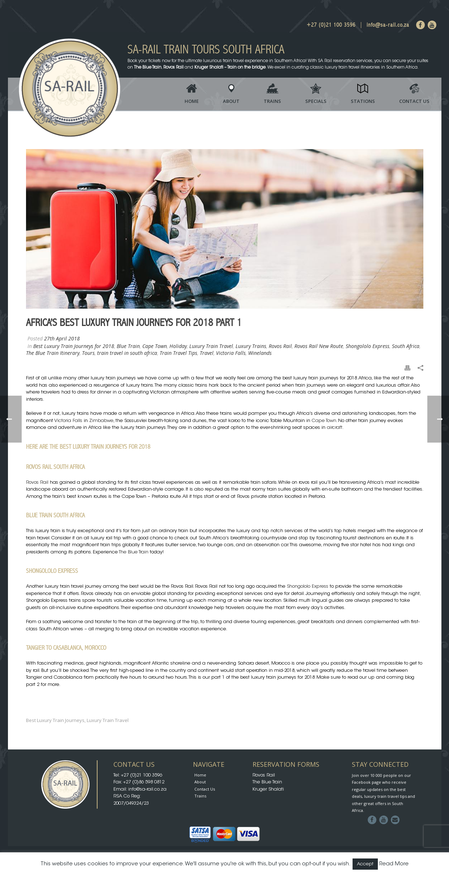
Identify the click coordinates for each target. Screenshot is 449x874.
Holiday (178, 346)
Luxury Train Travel (211, 346)
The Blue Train (133, 552)
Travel (206, 352)
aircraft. (335, 427)
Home (192, 101)
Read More (394, 864)
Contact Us (414, 101)
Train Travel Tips (178, 352)
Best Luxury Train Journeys (55, 720)
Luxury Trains (251, 346)
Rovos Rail (280, 346)
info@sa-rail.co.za (388, 25)
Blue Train (128, 346)
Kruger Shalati (268, 789)
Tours (88, 352)
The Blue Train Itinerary (52, 352)
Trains (272, 101)
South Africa (405, 346)
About (231, 101)
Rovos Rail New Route (318, 346)
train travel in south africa (127, 352)
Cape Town (154, 346)
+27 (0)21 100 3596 (331, 25)
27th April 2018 (62, 338)
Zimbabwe (101, 420)
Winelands (260, 352)
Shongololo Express (367, 346)
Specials (316, 101)
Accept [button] (365, 864)
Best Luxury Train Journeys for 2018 (73, 346)
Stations (363, 101)
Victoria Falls (231, 352)
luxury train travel (108, 720)
